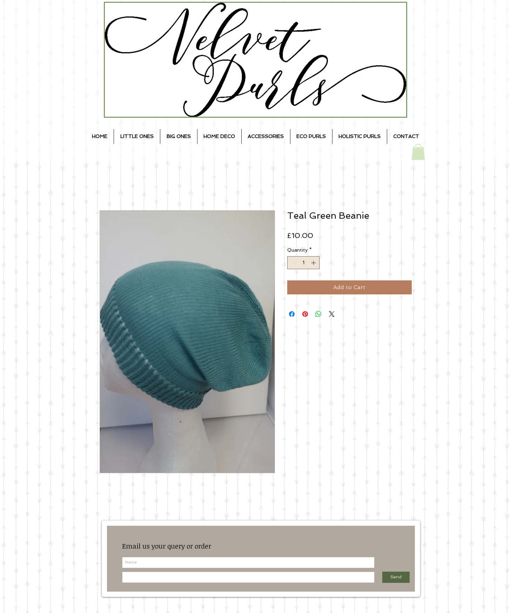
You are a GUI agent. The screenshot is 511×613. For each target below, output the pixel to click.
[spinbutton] (303, 263)
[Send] (396, 577)
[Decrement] (292, 263)
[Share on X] (332, 314)
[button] (418, 152)
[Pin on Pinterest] (305, 314)
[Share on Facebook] (292, 314)
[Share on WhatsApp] (318, 314)
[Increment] (314, 263)
